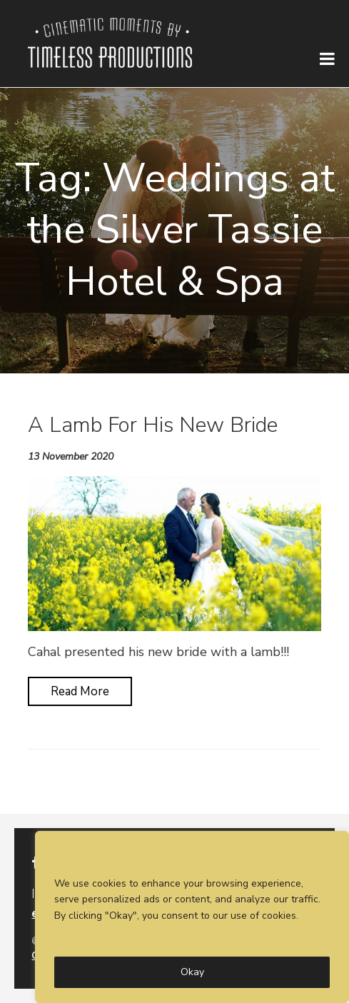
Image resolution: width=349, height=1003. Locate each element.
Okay (192, 972)
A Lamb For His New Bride (153, 425)
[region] (192, 917)
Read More (80, 691)
